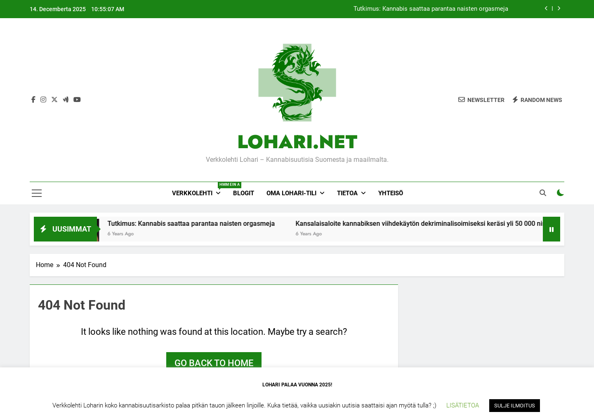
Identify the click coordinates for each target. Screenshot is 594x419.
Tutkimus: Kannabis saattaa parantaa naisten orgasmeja (431, 9)
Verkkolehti (199, 189)
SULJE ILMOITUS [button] (514, 405)
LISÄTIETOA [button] (462, 405)
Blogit (243, 193)
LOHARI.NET (297, 141)
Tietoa (347, 193)
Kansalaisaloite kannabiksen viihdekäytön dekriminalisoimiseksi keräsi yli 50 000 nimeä (433, 223)
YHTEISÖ (390, 193)
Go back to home (213, 363)
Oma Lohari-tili (291, 193)
